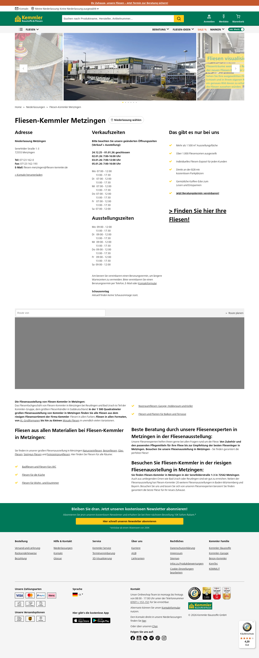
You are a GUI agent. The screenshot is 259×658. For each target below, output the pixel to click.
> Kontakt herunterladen (28, 174)
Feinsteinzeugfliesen (58, 454)
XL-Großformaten (30, 420)
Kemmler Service (101, 548)
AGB (133, 553)
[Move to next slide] (236, 68)
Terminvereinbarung (103, 553)
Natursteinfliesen (92, 450)
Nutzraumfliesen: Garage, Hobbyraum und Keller (166, 406)
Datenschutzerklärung (182, 548)
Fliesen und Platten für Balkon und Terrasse (162, 414)
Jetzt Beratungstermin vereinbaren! (197, 193)
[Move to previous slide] (23, 68)
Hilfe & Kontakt (63, 541)
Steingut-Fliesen (33, 454)
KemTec (213, 563)
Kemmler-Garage (219, 553)
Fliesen (27, 29)
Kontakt (58, 553)
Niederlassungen (63, 548)
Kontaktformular (147, 283)
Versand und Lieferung (27, 548)
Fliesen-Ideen (182, 29)
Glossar (58, 558)
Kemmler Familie (219, 541)
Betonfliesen (110, 450)
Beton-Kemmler (218, 558)
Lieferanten (137, 558)
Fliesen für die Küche (33, 474)
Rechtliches (176, 541)
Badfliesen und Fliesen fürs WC (39, 466)
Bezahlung (21, 558)
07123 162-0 (27, 160)
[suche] (123, 18)
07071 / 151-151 (139, 602)
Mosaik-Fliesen (71, 420)
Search (179, 18)
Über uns (136, 541)
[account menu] (209, 18)
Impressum (176, 553)
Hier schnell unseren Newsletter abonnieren (129, 521)
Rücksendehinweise (26, 553)
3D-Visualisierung (102, 558)
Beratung (159, 29)
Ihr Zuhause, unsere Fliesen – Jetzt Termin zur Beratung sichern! (129, 3)
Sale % (202, 29)
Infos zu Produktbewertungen (186, 563)
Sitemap (174, 558)
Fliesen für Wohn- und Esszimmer (40, 482)
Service (96, 541)
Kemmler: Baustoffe (220, 548)
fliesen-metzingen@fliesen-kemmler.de (46, 167)
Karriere (136, 548)
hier (144, 620)
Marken (215, 29)
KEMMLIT (214, 568)
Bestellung (21, 541)
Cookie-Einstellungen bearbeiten (182, 570)
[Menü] (253, 623)
